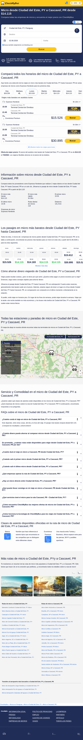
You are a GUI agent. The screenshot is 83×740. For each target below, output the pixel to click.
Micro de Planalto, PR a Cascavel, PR (54, 650)
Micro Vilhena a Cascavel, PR (51, 675)
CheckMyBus (4, 704)
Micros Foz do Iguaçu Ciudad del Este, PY (15, 632)
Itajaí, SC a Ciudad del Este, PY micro (14, 636)
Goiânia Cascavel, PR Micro (50, 632)
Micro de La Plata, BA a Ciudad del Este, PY (16, 643)
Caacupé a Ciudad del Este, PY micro (14, 614)
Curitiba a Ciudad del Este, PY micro (13, 625)
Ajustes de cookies (41, 718)
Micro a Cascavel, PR (49, 704)
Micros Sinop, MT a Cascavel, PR (52, 668)
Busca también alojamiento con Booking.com (18, 45)
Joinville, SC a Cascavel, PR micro (53, 643)
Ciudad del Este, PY (55, 337)
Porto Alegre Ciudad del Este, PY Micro (14, 646)
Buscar (73, 118)
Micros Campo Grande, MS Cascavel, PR (55, 618)
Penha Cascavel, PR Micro (50, 646)
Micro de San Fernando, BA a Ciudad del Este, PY (18, 657)
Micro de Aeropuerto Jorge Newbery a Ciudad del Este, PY (20, 686)
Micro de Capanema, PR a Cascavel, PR (54, 625)
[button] (74, 368)
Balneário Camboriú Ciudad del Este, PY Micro (17, 607)
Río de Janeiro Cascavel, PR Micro (53, 661)
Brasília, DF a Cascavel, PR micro (52, 611)
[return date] (61, 40)
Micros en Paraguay (16, 704)
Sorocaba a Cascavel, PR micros (52, 671)
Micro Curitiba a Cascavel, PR (51, 629)
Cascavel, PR (74, 337)
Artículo (60, 718)
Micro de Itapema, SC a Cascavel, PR (54, 639)
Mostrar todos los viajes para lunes (41, 147)
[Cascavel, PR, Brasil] (44, 34)
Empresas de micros (18, 721)
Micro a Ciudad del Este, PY (33, 704)
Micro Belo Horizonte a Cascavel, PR (53, 607)
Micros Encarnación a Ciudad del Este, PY (15, 629)
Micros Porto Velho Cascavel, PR (52, 654)
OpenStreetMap (72, 377)
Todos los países (63, 721)
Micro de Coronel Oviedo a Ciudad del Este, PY (17, 622)
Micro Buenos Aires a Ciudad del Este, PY (15, 611)
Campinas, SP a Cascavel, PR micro (53, 614)
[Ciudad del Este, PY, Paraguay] (44, 28)
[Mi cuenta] (66, 3)
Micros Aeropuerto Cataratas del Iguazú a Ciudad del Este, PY (22, 693)
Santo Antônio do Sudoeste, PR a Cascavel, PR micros (59, 664)
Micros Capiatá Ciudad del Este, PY (13, 618)
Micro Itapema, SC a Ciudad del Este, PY (15, 639)
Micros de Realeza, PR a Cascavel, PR (54, 657)
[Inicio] (9, 3)
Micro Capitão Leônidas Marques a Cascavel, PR (57, 622)
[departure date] (24, 40)
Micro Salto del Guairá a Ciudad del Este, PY (16, 654)
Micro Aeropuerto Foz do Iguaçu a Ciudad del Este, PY (19, 689)
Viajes (35, 721)
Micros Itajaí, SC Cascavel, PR (51, 636)
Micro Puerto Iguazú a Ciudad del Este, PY (15, 650)
